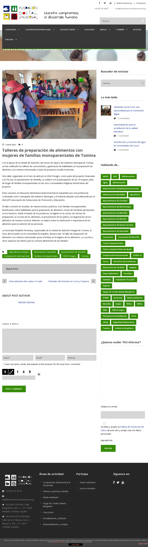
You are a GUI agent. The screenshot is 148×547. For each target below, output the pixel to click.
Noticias (137, 29)
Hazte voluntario (88, 482)
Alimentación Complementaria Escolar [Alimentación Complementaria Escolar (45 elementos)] (121, 188)
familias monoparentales (46, 256)
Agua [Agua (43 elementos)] (105, 182)
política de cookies (59, 542)
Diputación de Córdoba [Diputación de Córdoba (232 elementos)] (113, 267)
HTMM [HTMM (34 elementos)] (106, 298)
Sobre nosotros (124, 3)
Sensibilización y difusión (54, 518)
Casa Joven (89, 29)
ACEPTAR (75, 545)
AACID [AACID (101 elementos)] (105, 176)
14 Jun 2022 (10, 144)
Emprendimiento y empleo (55, 524)
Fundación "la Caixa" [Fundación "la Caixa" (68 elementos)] (125, 279)
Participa (9, 39)
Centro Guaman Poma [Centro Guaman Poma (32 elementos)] (113, 243)
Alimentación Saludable (45, 252)
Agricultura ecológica (19, 252)
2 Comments (123, 118)
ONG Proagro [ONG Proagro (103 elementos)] (118, 310)
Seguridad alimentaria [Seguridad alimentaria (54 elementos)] (123, 322)
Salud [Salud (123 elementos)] (105, 322)
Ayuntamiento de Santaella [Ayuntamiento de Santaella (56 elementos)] (115, 231)
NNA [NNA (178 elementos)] (105, 310)
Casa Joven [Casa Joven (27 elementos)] (108, 237)
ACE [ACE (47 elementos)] (115, 176)
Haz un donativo (87, 488)
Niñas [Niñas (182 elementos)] (129, 304)
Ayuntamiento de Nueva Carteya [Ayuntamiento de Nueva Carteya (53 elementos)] (118, 225)
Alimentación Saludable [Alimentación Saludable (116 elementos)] (114, 194)
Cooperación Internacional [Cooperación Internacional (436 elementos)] (115, 255)
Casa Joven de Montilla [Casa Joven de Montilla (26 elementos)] (128, 237)
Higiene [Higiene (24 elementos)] (106, 285)
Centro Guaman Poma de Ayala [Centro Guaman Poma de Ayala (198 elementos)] (117, 249)
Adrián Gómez (26, 302)
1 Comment (123, 135)
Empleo (103, 29)
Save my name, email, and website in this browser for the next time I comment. (43, 364)
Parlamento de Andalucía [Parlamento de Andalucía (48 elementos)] (114, 316)
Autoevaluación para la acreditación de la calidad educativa (126, 128)
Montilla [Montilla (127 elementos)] (107, 304)
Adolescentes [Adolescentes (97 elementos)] (128, 176)
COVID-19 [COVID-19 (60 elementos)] (137, 255)
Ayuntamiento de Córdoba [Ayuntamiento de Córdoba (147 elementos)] (115, 200)
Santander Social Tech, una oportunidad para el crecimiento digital (129, 110)
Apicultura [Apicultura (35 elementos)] (135, 194)
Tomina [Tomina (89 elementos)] (106, 328)
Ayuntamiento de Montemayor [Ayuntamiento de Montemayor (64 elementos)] (117, 207)
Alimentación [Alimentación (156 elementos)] (119, 182)
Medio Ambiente (51, 497)
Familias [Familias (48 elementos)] (107, 279)
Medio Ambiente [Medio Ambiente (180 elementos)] (134, 298)
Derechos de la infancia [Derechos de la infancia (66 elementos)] (125, 261)
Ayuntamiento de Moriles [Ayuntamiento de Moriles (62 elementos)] (114, 219)
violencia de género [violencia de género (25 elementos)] (124, 328)
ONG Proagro (69, 256)
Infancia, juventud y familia (55, 491)
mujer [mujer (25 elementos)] (118, 304)
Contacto (141, 3)
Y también (120, 29)
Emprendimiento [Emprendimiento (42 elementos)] (111, 273)
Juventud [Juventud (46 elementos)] (118, 298)
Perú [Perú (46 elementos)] (134, 316)
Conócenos (10, 29)
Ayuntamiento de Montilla (73, 252)
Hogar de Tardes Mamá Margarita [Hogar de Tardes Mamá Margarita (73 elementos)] (119, 292)
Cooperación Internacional (38, 29)
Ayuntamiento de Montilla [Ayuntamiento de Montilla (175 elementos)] (115, 213)
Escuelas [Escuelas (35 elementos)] (128, 273)
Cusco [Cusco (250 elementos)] (105, 261)
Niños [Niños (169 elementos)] (139, 304)
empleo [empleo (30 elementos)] (132, 267)
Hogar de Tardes (67, 29)
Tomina (85, 256)
